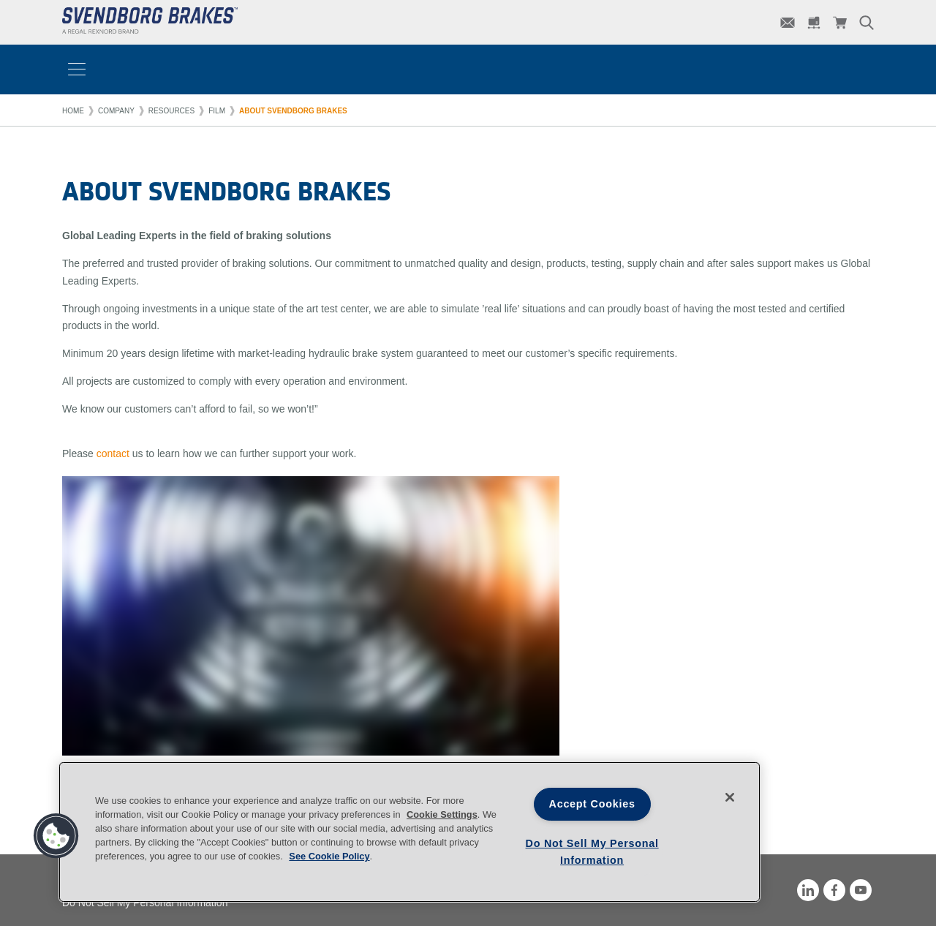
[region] (409, 832)
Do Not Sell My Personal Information (592, 851)
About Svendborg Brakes (293, 111)
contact (113, 453)
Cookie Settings (442, 814)
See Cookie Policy (329, 856)
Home (73, 111)
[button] (56, 836)
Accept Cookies (592, 804)
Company (116, 111)
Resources (171, 111)
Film (216, 111)
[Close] (730, 797)
